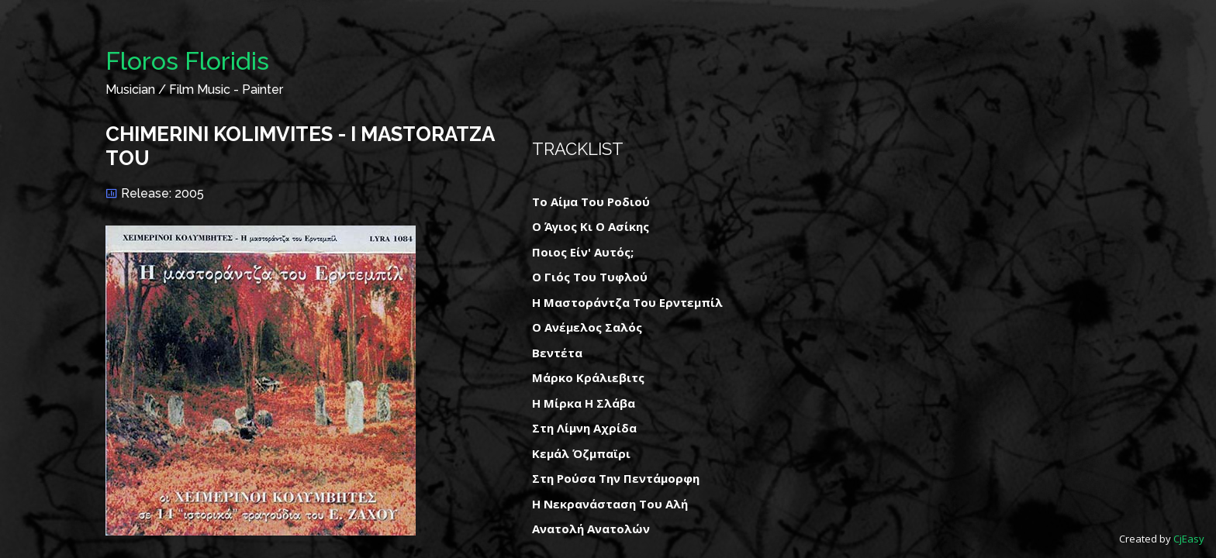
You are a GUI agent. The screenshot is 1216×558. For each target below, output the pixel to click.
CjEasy (1188, 539)
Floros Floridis (187, 60)
